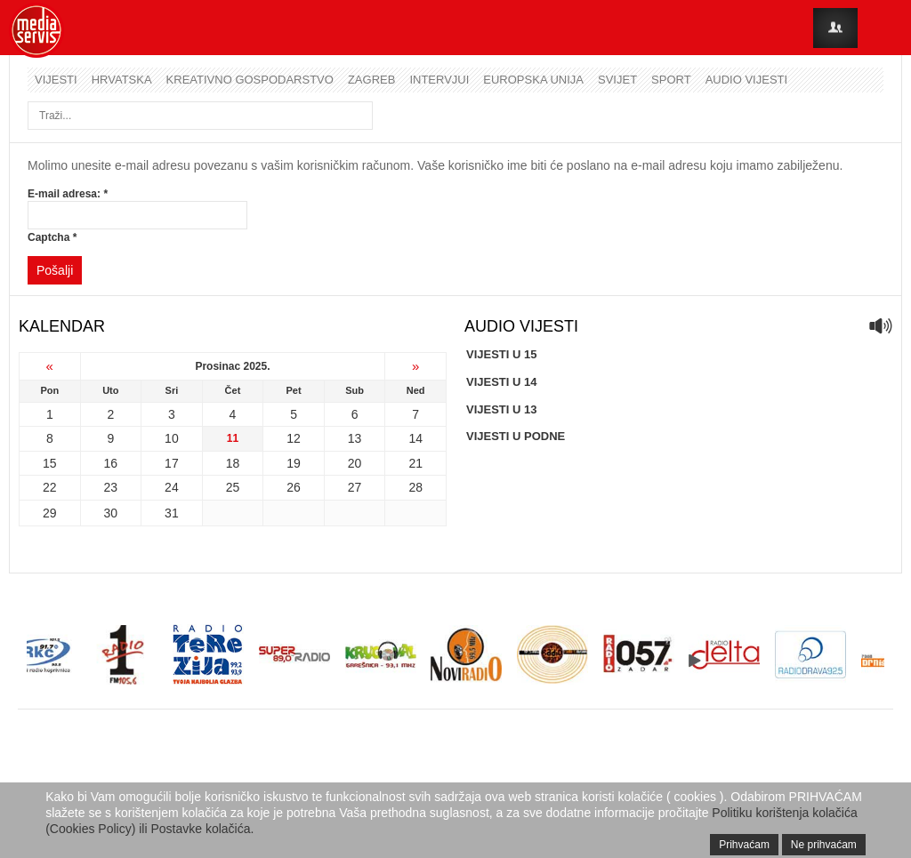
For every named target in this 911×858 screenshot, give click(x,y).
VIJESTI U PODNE (515, 436)
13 (355, 438)
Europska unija (533, 79)
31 (172, 513)
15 (50, 463)
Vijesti (56, 79)
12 (293, 438)
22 (50, 487)
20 (355, 463)
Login (835, 28)
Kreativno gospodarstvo (250, 79)
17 (172, 463)
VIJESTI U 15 (501, 354)
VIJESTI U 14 (501, 382)
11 (232, 438)
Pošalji (54, 270)
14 (415, 438)
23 (111, 487)
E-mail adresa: (68, 194)
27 (355, 487)
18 (233, 463)
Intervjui (439, 79)
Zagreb (371, 79)
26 (293, 487)
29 (50, 513)
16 (111, 463)
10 (172, 438)
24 (172, 487)
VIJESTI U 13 (501, 409)
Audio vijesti (746, 79)
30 (111, 513)
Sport (671, 79)
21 (415, 463)
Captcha (52, 237)
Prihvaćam (744, 844)
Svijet (617, 79)
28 (415, 487)
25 (233, 487)
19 (293, 463)
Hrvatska (122, 79)
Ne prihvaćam (824, 844)
